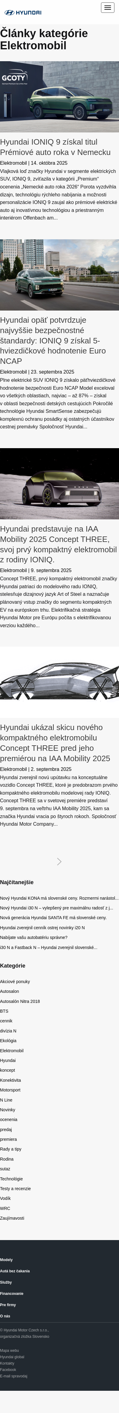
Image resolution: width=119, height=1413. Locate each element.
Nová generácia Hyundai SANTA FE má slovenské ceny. (53, 917)
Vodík (5, 1198)
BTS (4, 1011)
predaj (6, 1129)
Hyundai (8, 1060)
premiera (8, 1139)
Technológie (11, 1178)
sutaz (5, 1168)
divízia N (8, 1030)
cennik (6, 1020)
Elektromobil (13, 163)
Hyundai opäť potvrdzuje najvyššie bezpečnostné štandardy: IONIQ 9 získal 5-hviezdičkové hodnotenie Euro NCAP (53, 340)
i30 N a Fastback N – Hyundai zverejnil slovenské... (48, 947)
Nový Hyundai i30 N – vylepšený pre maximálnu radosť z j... (56, 907)
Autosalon (9, 991)
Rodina (6, 1159)
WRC (5, 1208)
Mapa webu (9, 1350)
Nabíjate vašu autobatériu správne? (35, 937)
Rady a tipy (10, 1149)
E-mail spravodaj (13, 1376)
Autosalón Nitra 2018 (20, 1001)
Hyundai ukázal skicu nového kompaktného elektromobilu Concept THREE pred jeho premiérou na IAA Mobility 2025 (55, 743)
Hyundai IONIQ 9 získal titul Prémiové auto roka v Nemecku (55, 147)
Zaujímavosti (12, 1218)
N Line (6, 1100)
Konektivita (10, 1080)
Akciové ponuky (15, 981)
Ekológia (8, 1040)
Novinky (7, 1109)
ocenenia (8, 1119)
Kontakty (7, 1363)
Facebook (8, 1370)
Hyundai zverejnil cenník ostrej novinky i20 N (42, 927)
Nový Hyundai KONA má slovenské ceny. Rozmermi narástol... (59, 898)
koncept (7, 1070)
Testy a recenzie (15, 1188)
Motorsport (10, 1090)
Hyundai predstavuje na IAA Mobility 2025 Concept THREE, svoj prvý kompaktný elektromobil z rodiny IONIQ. (58, 544)
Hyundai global (12, 1357)
